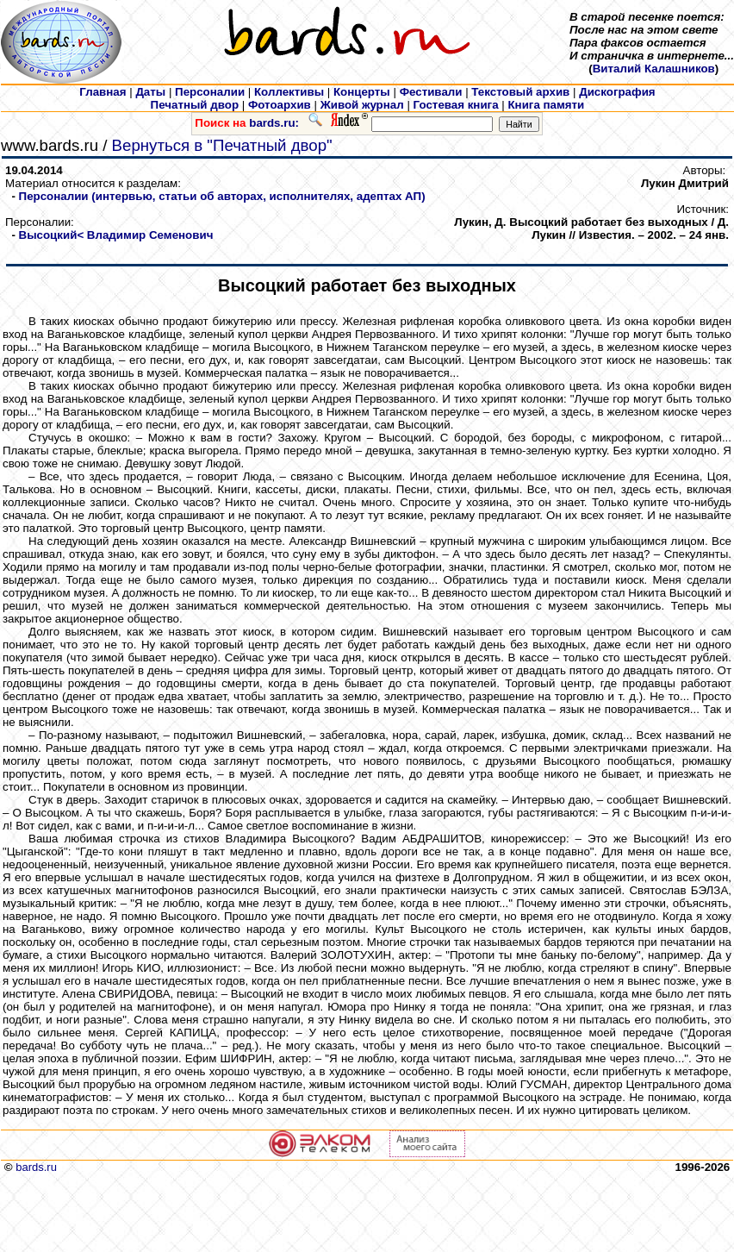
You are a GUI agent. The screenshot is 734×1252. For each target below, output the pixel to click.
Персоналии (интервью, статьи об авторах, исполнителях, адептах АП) (222, 196)
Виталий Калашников (654, 68)
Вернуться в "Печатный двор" (222, 145)
